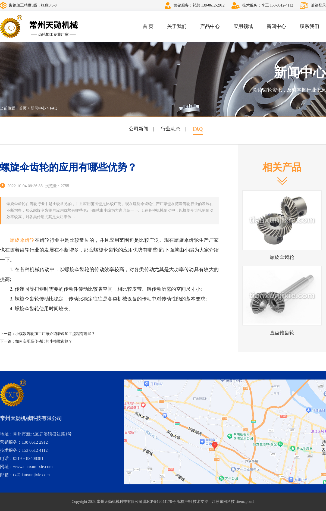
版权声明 (184, 502)
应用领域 (243, 26)
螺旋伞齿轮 (22, 240)
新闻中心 (276, 26)
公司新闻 (138, 128)
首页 (23, 108)
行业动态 (170, 128)
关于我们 (177, 26)
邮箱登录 (318, 5)
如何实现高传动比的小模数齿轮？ (43, 341)
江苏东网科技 (223, 502)
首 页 (148, 26)
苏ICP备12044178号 (159, 502)
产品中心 (210, 26)
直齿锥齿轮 (282, 333)
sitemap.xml (245, 502)
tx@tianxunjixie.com (31, 474)
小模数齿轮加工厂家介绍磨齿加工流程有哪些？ (55, 334)
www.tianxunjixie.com (33, 466)
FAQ (53, 108)
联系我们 (309, 26)
